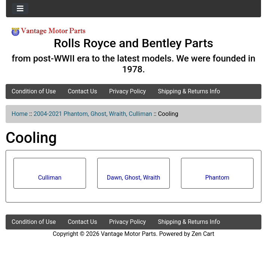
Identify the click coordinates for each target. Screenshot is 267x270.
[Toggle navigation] (20, 8)
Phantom (217, 175)
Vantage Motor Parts (128, 233)
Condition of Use (34, 91)
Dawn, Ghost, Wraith (133, 175)
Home (20, 113)
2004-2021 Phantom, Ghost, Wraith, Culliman (93, 113)
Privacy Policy (127, 91)
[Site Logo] (48, 31)
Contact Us (82, 91)
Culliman (49, 175)
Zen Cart (202, 233)
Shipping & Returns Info (189, 91)
